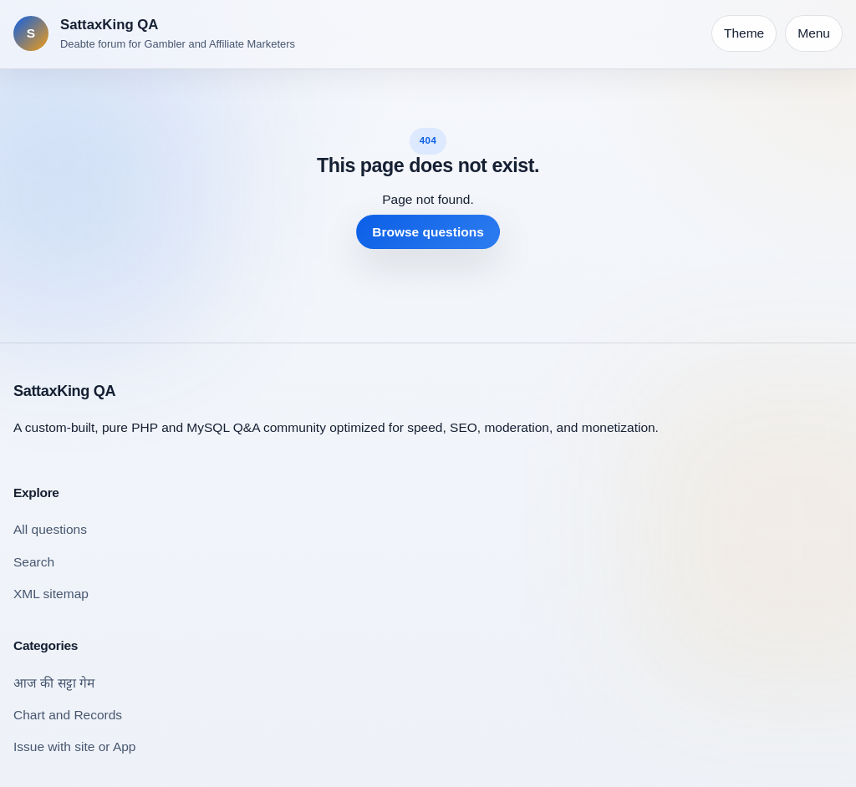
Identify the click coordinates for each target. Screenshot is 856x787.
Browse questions (428, 232)
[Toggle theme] (744, 33)
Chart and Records (67, 715)
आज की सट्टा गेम (53, 683)
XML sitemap (51, 593)
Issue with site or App (74, 746)
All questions (50, 529)
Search (33, 562)
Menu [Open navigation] (813, 33)
